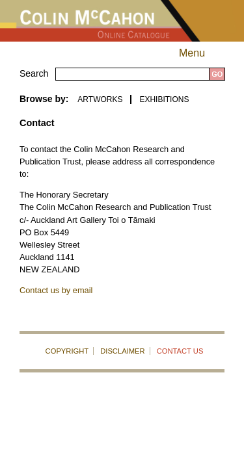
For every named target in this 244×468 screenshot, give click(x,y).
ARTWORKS (99, 99)
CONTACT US (180, 351)
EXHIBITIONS (164, 99)
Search (34, 73)
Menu (203, 52)
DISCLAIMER (122, 351)
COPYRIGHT (67, 351)
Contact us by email (56, 290)
